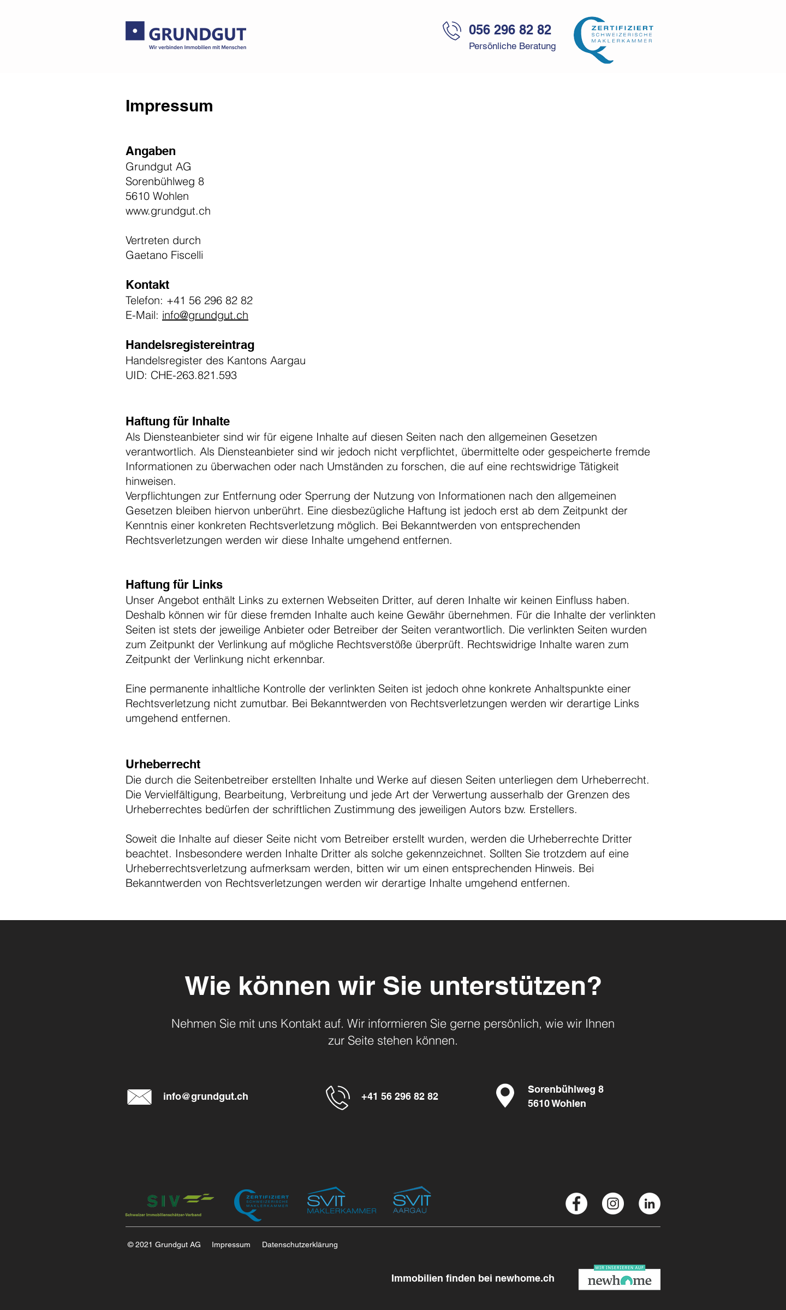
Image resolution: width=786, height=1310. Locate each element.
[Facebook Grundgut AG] (576, 1203)
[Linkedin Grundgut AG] (649, 1203)
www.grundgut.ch (168, 210)
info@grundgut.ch (205, 315)
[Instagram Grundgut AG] (613, 1203)
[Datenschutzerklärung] (308, 1244)
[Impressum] (235, 1244)
